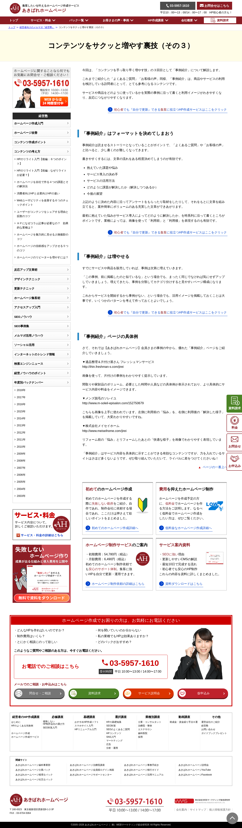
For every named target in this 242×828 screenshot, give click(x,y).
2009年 (21, 453)
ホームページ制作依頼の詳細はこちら (118, 583)
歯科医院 (142, 733)
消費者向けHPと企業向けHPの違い (38, 193)
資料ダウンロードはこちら (184, 583)
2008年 (21, 460)
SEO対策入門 (50, 727)
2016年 (21, 404)
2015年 (21, 411)
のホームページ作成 (109, 489)
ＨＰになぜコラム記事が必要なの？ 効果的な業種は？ (42, 225)
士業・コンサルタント (149, 722)
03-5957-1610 (177, 5)
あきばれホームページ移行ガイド (141, 770)
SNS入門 (111, 737)
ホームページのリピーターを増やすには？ (42, 257)
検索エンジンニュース (28, 363)
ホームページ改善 (25, 132)
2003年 (21, 495)
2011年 (21, 439)
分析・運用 (112, 748)
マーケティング (114, 740)
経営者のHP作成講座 (25, 717)
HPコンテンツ (113, 733)
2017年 (21, 397)
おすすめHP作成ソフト (87, 722)
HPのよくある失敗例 (22, 726)
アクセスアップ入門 (27, 307)
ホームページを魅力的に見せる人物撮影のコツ (42, 236)
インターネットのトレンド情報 (34, 354)
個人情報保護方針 (220, 809)
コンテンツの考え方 (27, 151)
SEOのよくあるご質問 (118, 729)
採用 (140, 737)
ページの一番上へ (215, 467)
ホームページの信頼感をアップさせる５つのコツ (42, 248)
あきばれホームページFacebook (195, 775)
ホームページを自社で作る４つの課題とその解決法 (42, 184)
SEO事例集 (21, 326)
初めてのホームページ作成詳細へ (115, 528)
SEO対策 (111, 726)
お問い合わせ (208, 729)
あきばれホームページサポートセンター (91, 775)
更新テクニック (24, 288)
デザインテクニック (27, 279)
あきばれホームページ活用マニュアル (144, 775)
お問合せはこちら (214, 5)
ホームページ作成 (20, 733)
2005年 (21, 481)
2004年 (21, 488)
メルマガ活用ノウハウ (28, 335)
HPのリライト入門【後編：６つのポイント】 (42, 161)
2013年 (21, 425)
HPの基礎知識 (113, 722)
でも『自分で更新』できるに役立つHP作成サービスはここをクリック (170, 109)
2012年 (21, 432)
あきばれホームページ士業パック (32, 770)
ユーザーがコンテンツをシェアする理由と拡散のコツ (42, 214)
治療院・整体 (145, 726)
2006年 (21, 474)
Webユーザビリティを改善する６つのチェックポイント (43, 202)
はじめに (16, 722)
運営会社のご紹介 (210, 722)
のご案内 (117, 545)
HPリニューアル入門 (85, 729)
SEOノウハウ (23, 316)
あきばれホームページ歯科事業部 (32, 765)
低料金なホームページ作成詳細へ (188, 528)
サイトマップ (198, 809)
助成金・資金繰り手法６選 (184, 722)
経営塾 (204, 726)
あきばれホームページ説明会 (193, 765)
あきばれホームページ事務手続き (141, 765)
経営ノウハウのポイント (30, 373)
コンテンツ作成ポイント (30, 142)
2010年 (21, 446)
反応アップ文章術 (25, 269)
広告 (108, 744)
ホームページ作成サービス (25, 737)
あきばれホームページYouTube (194, 770)
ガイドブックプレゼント (214, 733)
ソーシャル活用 (24, 344)
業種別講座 (152, 717)
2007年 (21, 467)
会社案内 (181, 809)
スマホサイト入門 (84, 726)
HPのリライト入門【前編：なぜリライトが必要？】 (42, 172)
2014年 (21, 418)
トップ (13, 20)
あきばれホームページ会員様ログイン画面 (92, 770)
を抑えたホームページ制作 (186, 489)
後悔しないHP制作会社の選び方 (54, 722)
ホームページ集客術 (27, 298)
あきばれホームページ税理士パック (34, 775)
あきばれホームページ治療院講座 (87, 765)
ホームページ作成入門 (28, 123)
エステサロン (145, 729)
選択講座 (121, 717)
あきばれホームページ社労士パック (34, 779)
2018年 (21, 390)
